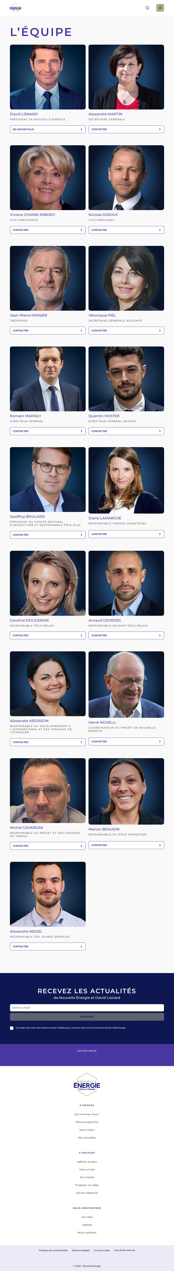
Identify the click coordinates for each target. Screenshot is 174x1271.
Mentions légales (81, 1250)
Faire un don (87, 1169)
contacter (126, 129)
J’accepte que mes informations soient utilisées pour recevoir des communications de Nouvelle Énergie (71, 1027)
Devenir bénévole (87, 1192)
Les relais (87, 1217)
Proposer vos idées (87, 1185)
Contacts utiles (102, 1250)
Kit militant (87, 1177)
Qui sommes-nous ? (87, 1114)
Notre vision (87, 1129)
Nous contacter (87, 1232)
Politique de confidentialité (53, 1250)
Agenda (87, 1224)
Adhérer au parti (87, 1161)
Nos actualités (87, 1137)
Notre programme (87, 1122)
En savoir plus (48, 129)
